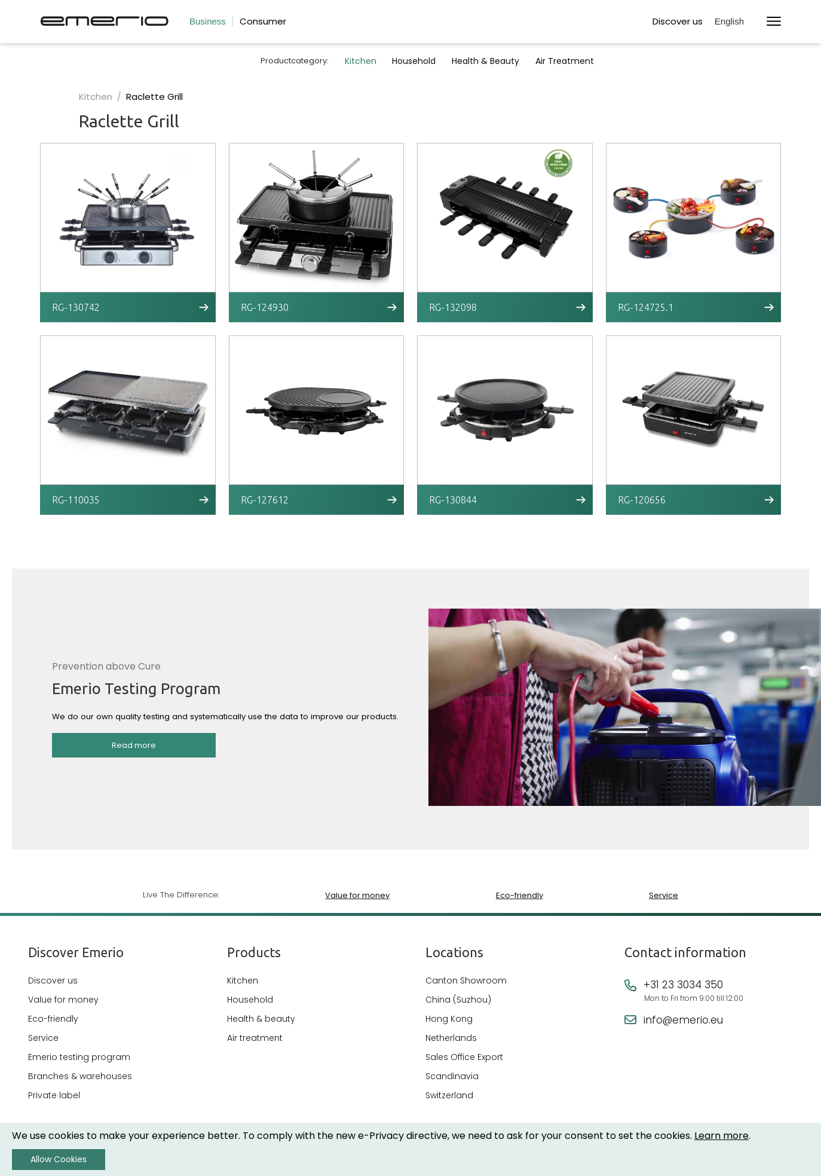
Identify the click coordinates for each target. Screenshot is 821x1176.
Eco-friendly (519, 894)
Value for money (357, 894)
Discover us (677, 21)
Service (663, 894)
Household (415, 61)
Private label (54, 1095)
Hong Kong (449, 1019)
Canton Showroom (466, 980)
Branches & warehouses (80, 1076)
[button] (735, 22)
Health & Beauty (489, 61)
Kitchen (360, 61)
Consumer (263, 21)
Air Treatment (570, 61)
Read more (134, 747)
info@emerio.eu (683, 1020)
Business (207, 21)
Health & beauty (261, 1019)
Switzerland (449, 1095)
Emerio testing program (79, 1057)
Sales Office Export (464, 1057)
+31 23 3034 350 (683, 985)
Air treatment (255, 1038)
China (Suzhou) (458, 1000)
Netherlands (451, 1038)
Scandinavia (452, 1076)
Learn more (721, 1136)
